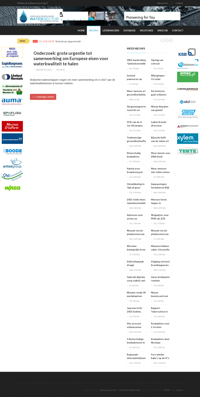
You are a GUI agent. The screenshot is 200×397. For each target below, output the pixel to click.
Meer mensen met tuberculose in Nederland (160, 172)
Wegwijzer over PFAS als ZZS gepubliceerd (160, 219)
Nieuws (93, 30)
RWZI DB (163, 30)
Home (81, 30)
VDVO (167, 390)
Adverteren (162, 3)
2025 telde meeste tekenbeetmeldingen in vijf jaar (138, 203)
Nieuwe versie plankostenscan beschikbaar (135, 234)
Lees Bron (60, 69)
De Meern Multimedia (129, 390)
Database (130, 30)
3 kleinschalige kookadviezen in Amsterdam (136, 343)
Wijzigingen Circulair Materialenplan (159, 79)
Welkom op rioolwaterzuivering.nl (32, 3)
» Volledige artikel (43, 96)
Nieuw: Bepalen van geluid (159, 108)
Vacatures (146, 30)
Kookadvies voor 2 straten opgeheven (160, 327)
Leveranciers (111, 30)
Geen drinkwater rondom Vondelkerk (160, 281)
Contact (179, 3)
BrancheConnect (108, 390)
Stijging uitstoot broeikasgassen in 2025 (160, 265)
